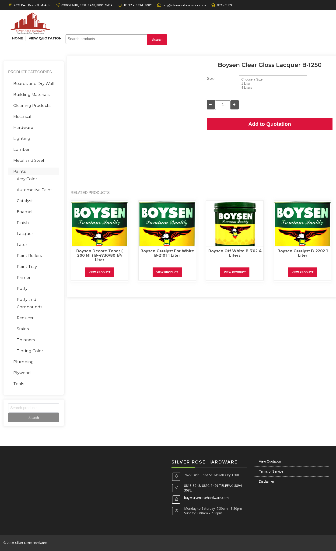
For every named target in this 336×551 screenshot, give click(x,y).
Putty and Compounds (29, 303)
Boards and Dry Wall (33, 83)
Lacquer (25, 233)
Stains (23, 328)
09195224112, (70, 5)
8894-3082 (144, 5)
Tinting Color (30, 350)
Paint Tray (27, 266)
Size (210, 78)
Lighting (21, 138)
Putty (22, 288)
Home (17, 38)
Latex (22, 244)
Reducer (25, 318)
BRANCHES (224, 5)
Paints (19, 171)
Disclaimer (266, 481)
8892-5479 (104, 5)
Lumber (21, 149)
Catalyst (25, 200)
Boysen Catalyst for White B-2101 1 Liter (167, 253)
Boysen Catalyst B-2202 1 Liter (302, 253)
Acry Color (27, 178)
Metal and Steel (28, 160)
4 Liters (273, 88)
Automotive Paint (34, 189)
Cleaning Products (32, 105)
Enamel (24, 211)
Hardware (23, 127)
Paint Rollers (29, 255)
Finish (23, 222)
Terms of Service (271, 471)
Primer (24, 277)
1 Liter (273, 84)
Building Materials (31, 94)
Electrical (22, 116)
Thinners (26, 339)
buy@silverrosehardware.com (184, 5)
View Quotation (45, 38)
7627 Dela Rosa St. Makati (32, 5)
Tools (18, 383)
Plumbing (23, 361)
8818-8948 (87, 5)
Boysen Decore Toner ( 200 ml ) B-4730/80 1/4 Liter (99, 255)
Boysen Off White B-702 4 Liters (235, 253)
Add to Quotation (269, 124)
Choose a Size (273, 79)
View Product (99, 272)
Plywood (22, 372)
